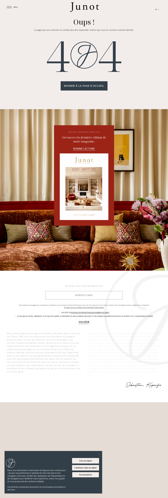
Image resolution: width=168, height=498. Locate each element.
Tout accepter (85, 460)
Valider (84, 322)
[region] (53, 472)
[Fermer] (99, 454)
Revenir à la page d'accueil (84, 85)
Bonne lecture (84, 148)
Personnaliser (85, 474)
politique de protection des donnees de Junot (90, 313)
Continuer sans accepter (85, 467)
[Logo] (84, 7)
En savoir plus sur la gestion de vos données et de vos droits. (84, 307)
